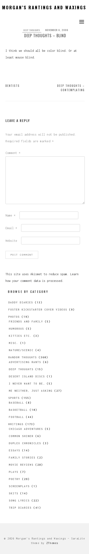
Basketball (18, 409)
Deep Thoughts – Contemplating (71, 88)
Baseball (16, 402)
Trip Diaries (20, 507)
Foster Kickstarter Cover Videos (37, 309)
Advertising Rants (25, 362)
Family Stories (22, 457)
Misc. (13, 343)
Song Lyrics (19, 500)
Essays (14, 450)
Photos (14, 316)
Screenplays (19, 486)
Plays (13, 471)
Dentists (12, 86)
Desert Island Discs (27, 376)
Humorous (16, 328)
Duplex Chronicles (25, 443)
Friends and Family (26, 321)
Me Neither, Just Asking (30, 390)
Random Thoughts (22, 357)
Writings (15, 424)
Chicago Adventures (26, 428)
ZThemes (52, 543)
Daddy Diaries (20, 302)
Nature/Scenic (21, 350)
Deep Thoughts (31, 30)
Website (11, 241)
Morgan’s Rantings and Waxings (44, 7)
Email (11, 228)
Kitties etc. (20, 335)
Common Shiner (21, 436)
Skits (13, 493)
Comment (12, 153)
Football (16, 417)
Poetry (14, 479)
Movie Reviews (21, 464)
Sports (14, 397)
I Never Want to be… (27, 383)
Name (10, 215)
